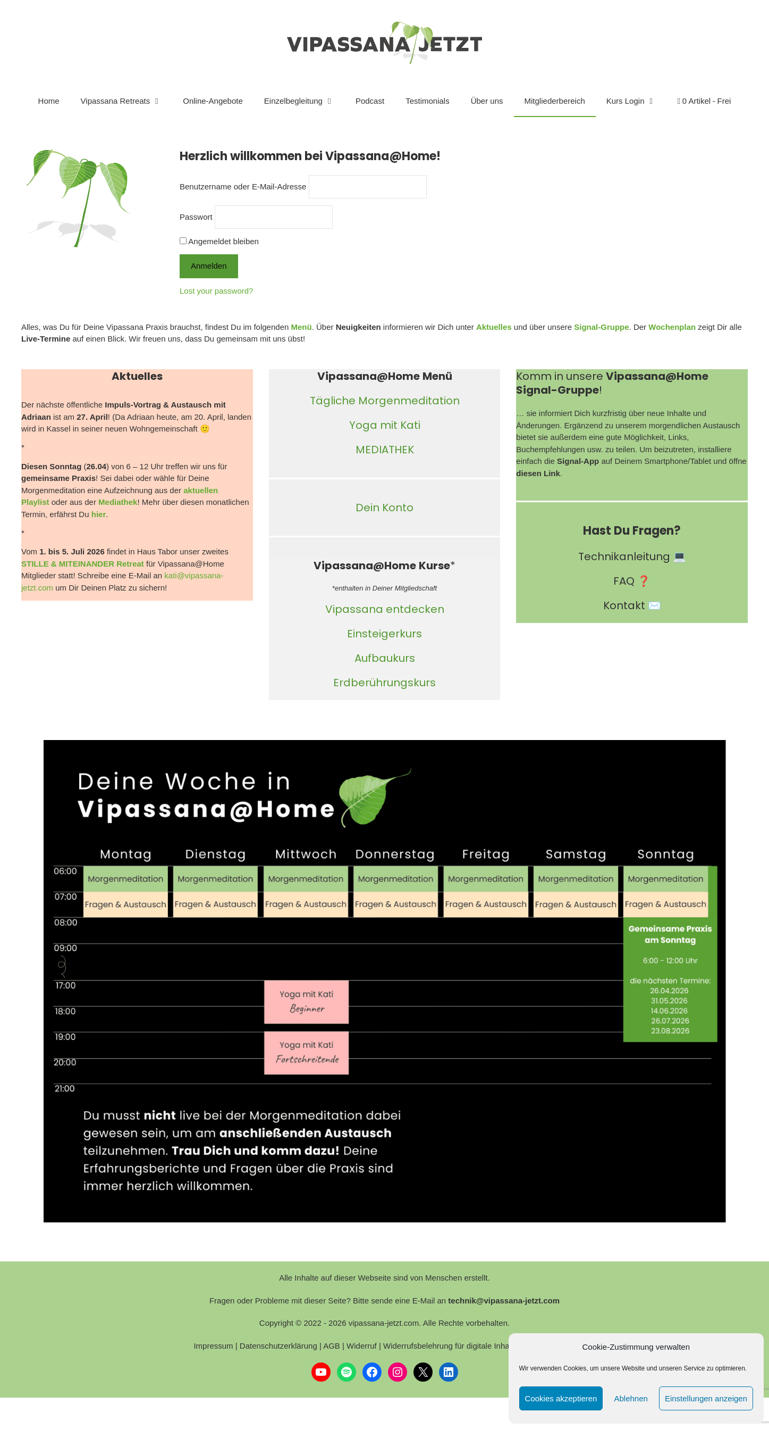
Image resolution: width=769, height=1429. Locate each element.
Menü (301, 326)
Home (49, 100)
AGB (331, 1345)
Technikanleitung (624, 556)
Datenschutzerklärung (278, 1345)
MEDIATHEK (385, 449)
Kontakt (624, 605)
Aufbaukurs (384, 658)
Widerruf (362, 1345)
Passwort (196, 216)
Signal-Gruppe (601, 326)
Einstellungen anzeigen (706, 1398)
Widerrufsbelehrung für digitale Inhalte (450, 1345)
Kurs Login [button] (636, 101)
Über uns (487, 100)
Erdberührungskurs (384, 682)
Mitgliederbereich (555, 100)
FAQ (624, 581)
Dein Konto (384, 507)
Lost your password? (216, 290)
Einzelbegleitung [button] (304, 101)
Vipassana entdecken (384, 609)
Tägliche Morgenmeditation (385, 400)
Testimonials (427, 100)
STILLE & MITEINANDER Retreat (82, 563)
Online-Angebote (213, 100)
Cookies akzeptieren (561, 1398)
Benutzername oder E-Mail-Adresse (243, 186)
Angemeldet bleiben (219, 241)
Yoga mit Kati (384, 425)
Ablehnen (630, 1398)
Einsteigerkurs (384, 633)
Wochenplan (672, 326)
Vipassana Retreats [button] (127, 101)
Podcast (370, 100)
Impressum (213, 1345)
